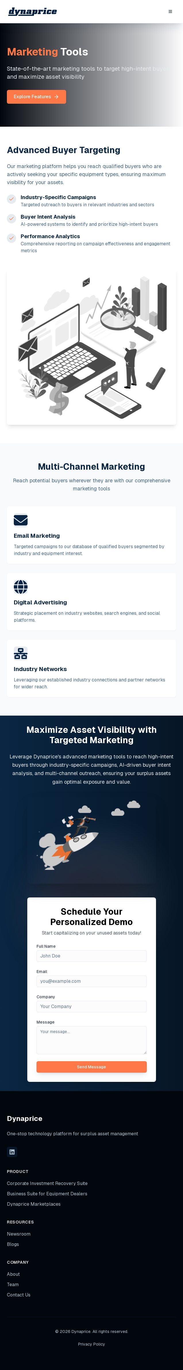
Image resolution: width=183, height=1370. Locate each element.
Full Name (46, 946)
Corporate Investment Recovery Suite (47, 1183)
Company (45, 997)
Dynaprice (25, 1118)
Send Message (91, 1067)
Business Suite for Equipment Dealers (47, 1193)
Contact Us (18, 1295)
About (13, 1274)
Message (45, 1022)
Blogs (13, 1244)
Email (41, 971)
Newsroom (18, 1234)
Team (13, 1284)
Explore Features (36, 97)
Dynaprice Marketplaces (34, 1204)
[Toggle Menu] (170, 11)
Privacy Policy (91, 1344)
